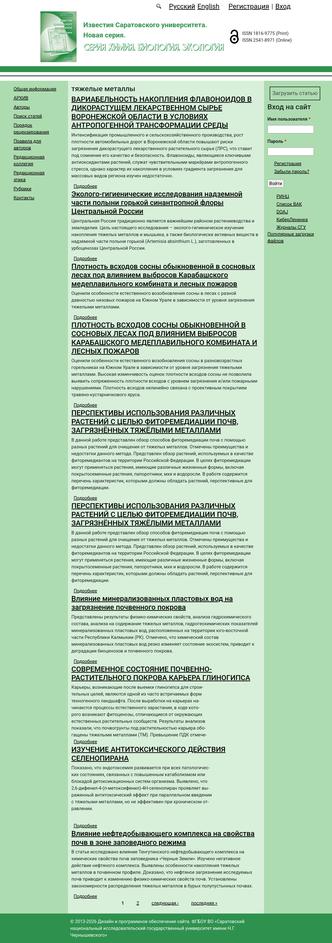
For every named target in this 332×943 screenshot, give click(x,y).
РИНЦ (282, 196)
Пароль (276, 141)
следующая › (165, 903)
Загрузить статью (295, 93)
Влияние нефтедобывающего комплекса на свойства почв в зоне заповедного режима (162, 837)
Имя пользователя (289, 119)
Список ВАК (289, 204)
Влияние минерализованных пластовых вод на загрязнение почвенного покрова (152, 602)
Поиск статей (28, 116)
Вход (283, 6)
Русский (182, 6)
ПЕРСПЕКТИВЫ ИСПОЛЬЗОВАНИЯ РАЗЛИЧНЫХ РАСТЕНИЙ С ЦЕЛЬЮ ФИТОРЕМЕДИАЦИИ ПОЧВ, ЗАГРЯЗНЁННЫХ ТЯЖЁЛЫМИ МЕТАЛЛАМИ (154, 421)
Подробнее (85, 186)
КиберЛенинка (292, 219)
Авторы (22, 107)
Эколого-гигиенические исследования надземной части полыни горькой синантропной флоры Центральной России (156, 203)
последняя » (204, 903)
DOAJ (282, 212)
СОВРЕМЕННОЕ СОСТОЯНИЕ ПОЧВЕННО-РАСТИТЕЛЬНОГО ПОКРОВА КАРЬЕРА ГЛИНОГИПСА (160, 673)
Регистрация (248, 6)
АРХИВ (21, 98)
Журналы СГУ (291, 227)
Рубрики (22, 188)
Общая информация (35, 89)
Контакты (24, 197)
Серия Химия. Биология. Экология (153, 47)
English (208, 6)
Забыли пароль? (291, 171)
